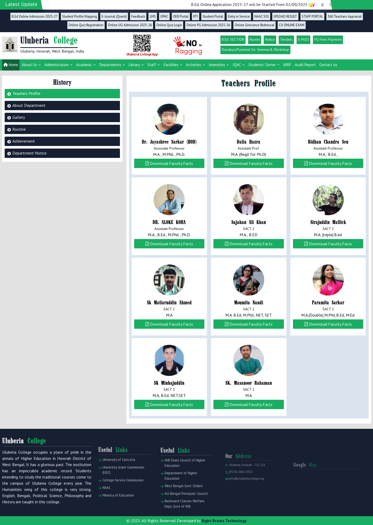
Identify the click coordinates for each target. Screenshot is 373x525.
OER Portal (181, 16)
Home (10, 64)
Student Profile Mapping (79, 16)
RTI (195, 16)
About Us (29, 64)
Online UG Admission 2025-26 (130, 25)
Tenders (286, 39)
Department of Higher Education (180, 485)
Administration (57, 64)
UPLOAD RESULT (285, 16)
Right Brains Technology (224, 520)
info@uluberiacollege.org (245, 484)
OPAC (164, 16)
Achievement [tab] (23, 141)
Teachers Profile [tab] (26, 93)
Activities (193, 64)
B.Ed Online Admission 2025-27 (35, 16)
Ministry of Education (117, 500)
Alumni (254, 39)
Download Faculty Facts (169, 163)
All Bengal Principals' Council (184, 500)
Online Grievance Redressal (254, 25)
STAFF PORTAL (312, 16)
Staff (151, 64)
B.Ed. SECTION (233, 39)
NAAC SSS (261, 16)
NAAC (107, 494)
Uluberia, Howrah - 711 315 (246, 473)
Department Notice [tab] (29, 153)
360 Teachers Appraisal (345, 16)
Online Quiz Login (169, 25)
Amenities (217, 64)
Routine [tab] (19, 129)
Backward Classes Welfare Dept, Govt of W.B (183, 509)
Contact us (328, 64)
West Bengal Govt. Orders (182, 493)
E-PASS (303, 39)
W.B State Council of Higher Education (183, 474)
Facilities (171, 64)
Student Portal (213, 16)
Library (134, 64)
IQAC (237, 64)
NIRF (287, 64)
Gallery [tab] (18, 117)
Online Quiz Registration (86, 25)
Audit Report (305, 64)
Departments (110, 64)
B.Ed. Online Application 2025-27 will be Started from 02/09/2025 (260, 4)
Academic (84, 64)
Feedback (138, 16)
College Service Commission (121, 488)
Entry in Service (239, 16)
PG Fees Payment (328, 39)
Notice (270, 39)
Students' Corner (262, 64)
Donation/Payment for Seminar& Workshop (255, 49)
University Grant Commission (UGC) (121, 479)
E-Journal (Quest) (114, 16)
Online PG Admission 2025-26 (208, 25)
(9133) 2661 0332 (240, 479)
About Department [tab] (29, 105)
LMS (153, 16)
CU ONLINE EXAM (291, 25)
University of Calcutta (117, 470)
